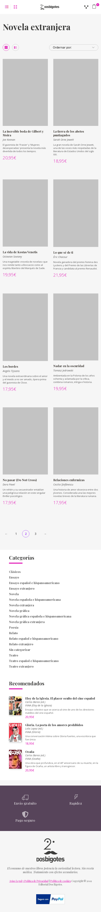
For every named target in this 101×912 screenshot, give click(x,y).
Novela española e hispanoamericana (35, 599)
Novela (14, 594)
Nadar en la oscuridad (68, 366)
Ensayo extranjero (22, 588)
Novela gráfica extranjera (27, 622)
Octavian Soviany (12, 256)
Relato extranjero (21, 644)
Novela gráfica (19, 611)
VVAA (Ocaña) (32, 758)
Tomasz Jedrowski (63, 370)
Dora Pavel (9, 484)
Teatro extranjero (21, 666)
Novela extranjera (21, 605)
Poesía (13, 627)
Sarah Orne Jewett (63, 139)
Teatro (13, 655)
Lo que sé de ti (63, 252)
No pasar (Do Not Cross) (20, 480)
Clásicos (15, 572)
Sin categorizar (19, 650)
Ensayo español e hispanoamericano (34, 583)
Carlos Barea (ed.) (35, 702)
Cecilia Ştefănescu (63, 484)
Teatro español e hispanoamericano (34, 661)
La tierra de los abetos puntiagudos (68, 133)
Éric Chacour (60, 257)
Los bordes (10, 366)
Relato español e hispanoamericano (33, 638)
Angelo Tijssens (11, 371)
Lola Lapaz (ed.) (34, 728)
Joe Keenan (9, 139)
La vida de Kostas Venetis (20, 252)
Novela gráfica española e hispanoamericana (40, 616)
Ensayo (14, 577)
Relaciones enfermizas (69, 480)
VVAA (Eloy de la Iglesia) (38, 705)
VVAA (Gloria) (32, 732)
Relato (13, 633)
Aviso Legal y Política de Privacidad (28, 881)
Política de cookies (60, 881)
